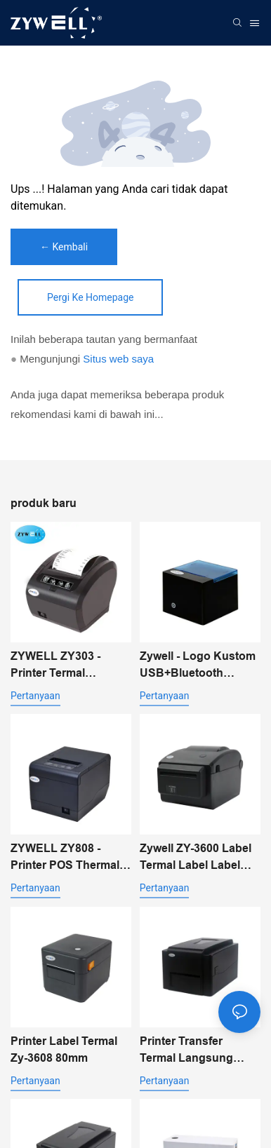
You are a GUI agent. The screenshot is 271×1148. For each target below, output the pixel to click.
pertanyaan (35, 695)
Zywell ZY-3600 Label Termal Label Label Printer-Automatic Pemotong (195, 858)
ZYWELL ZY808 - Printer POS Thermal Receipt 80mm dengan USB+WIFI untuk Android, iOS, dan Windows (70, 858)
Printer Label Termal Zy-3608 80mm (64, 1049)
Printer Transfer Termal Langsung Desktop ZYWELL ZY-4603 (197, 1051)
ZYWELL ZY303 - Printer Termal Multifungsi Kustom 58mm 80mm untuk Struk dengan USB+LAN (62, 666)
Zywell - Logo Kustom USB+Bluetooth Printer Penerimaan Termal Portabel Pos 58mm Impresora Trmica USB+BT (198, 666)
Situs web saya (118, 359)
